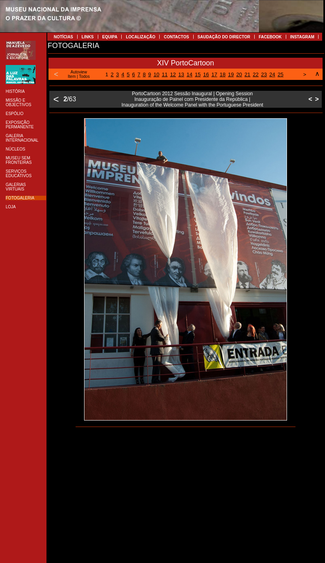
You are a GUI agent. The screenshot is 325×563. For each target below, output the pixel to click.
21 (247, 74)
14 (189, 74)
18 (222, 74)
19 (231, 74)
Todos (84, 76)
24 (272, 74)
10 (156, 74)
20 (239, 74)
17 (214, 74)
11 (164, 74)
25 (280, 74)
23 (264, 74)
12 (173, 74)
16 (206, 74)
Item (72, 76)
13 (181, 74)
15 (197, 74)
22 (255, 74)
